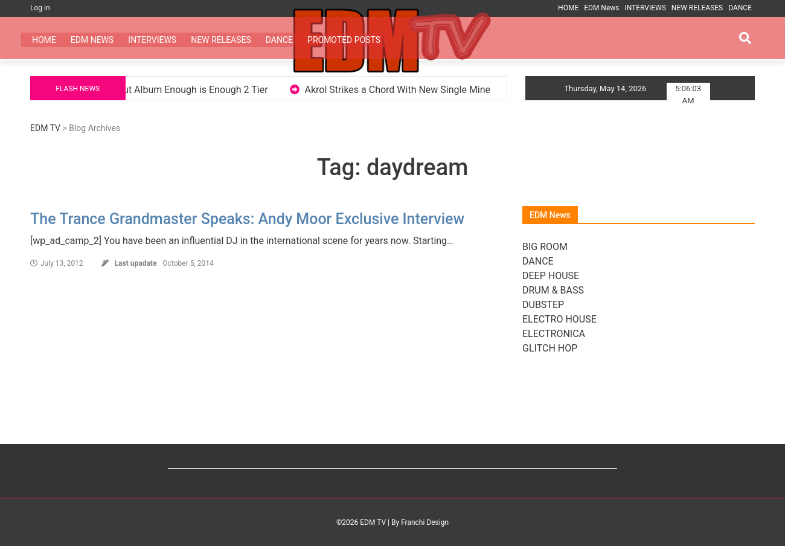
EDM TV (45, 128)
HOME (568, 8)
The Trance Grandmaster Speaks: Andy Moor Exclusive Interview (247, 219)
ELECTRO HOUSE (559, 319)
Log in (40, 8)
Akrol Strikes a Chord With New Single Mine (408, 89)
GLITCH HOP (549, 348)
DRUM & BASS (553, 290)
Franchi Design (425, 522)
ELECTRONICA (553, 333)
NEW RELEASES (697, 8)
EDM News (601, 8)
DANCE (740, 8)
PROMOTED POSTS (343, 40)
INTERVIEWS (644, 8)
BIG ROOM (545, 246)
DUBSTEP (543, 304)
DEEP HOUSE (550, 275)
